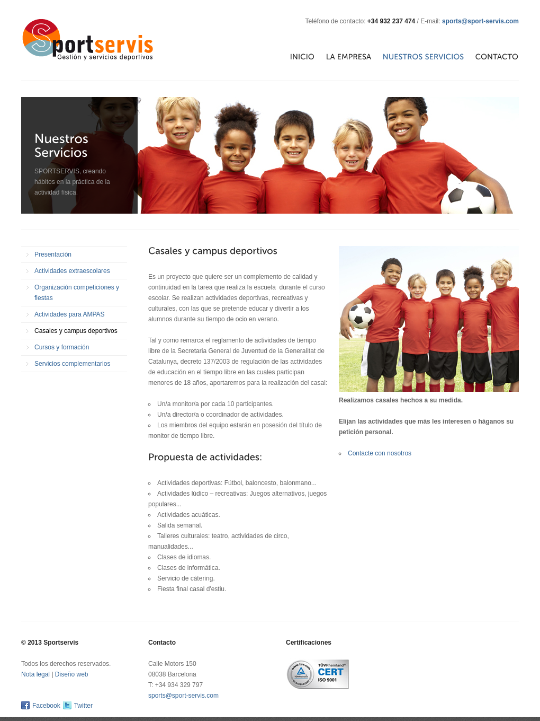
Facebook (46, 705)
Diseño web (71, 674)
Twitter (83, 705)
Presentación (52, 254)
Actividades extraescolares (72, 271)
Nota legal (35, 674)
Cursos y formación (61, 347)
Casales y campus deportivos (76, 331)
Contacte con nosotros (379, 453)
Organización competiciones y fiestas (76, 293)
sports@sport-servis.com (480, 21)
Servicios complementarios (72, 363)
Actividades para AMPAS (69, 314)
